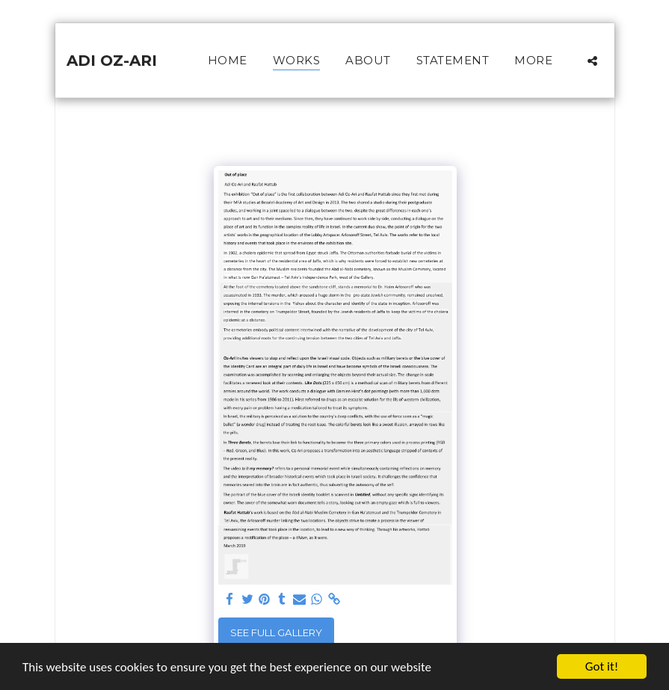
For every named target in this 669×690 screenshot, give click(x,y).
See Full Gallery (276, 632)
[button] (592, 61)
